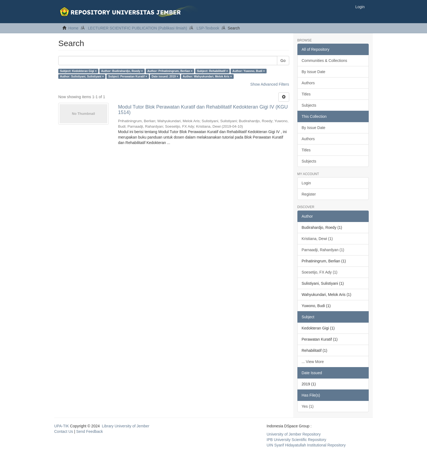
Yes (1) (308, 406)
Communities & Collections (324, 60)
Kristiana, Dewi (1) (317, 238)
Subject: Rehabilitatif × (212, 71)
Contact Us (63, 431)
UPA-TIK (61, 426)
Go (283, 60)
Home (73, 28)
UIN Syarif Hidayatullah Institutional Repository (306, 445)
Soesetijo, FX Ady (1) (320, 272)
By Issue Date (313, 72)
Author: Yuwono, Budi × (248, 71)
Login (306, 183)
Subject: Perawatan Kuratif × (127, 76)
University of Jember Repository (294, 434)
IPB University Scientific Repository (296, 439)
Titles (306, 94)
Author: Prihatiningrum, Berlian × (170, 71)
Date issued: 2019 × (165, 76)
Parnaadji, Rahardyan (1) (323, 250)
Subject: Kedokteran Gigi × (78, 71)
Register (309, 194)
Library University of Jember (125, 426)
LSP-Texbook (208, 28)
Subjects (309, 105)
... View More (313, 361)
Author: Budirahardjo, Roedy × (122, 71)
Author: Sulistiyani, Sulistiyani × (82, 76)
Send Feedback (89, 431)
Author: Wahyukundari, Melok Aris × (207, 76)
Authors (308, 83)
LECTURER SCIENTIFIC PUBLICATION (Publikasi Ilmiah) (137, 28)
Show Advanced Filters (269, 84)
